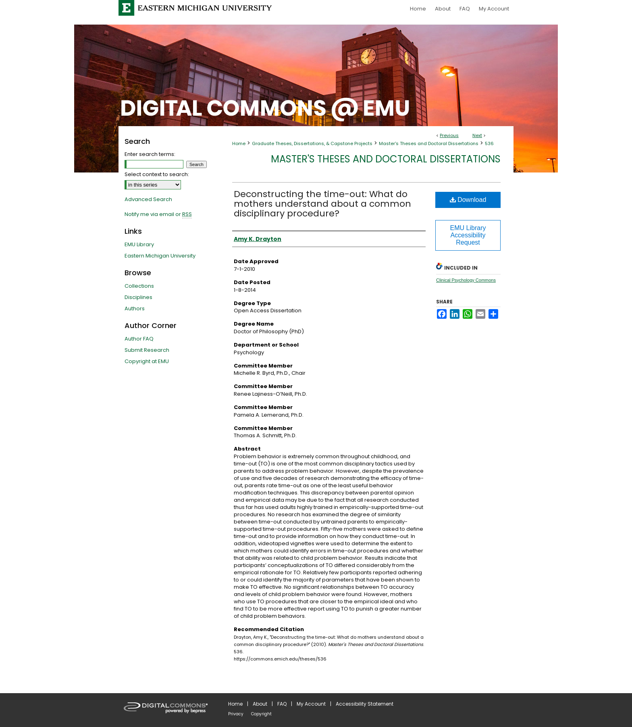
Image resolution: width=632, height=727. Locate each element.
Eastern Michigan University (160, 256)
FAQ (282, 703)
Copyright (261, 714)
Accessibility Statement (364, 703)
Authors (135, 308)
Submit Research (147, 350)
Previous (449, 135)
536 (489, 143)
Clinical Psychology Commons (466, 280)
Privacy (235, 714)
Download (468, 199)
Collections (139, 286)
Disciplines (138, 297)
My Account (311, 703)
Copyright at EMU (147, 361)
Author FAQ (139, 339)
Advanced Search (148, 199)
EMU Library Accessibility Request (468, 235)
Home (238, 143)
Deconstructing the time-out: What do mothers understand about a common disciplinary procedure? (322, 204)
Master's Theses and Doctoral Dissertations (428, 143)
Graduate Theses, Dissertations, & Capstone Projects (312, 143)
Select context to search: (157, 174)
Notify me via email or (158, 214)
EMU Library (139, 244)
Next (477, 135)
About (260, 703)
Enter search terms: (150, 154)
